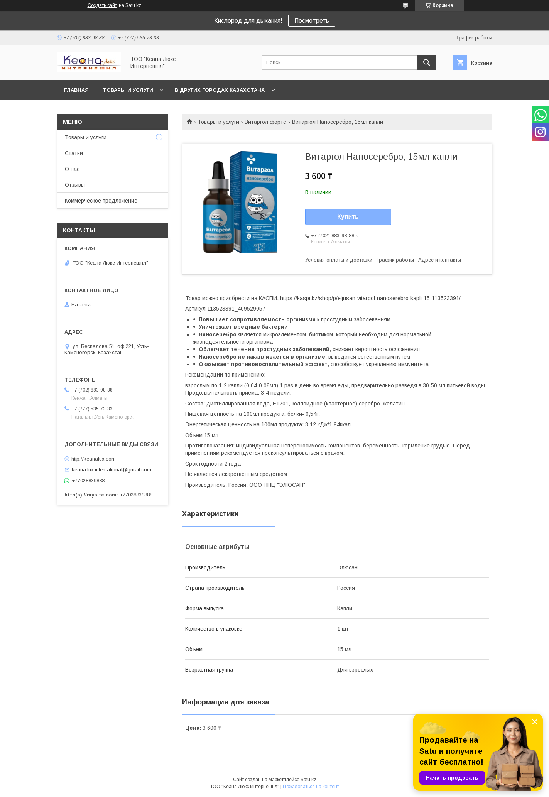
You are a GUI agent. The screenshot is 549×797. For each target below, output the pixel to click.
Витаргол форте (265, 122)
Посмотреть (311, 20)
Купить (348, 216)
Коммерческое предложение (101, 201)
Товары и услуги (128, 90)
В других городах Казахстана (220, 90)
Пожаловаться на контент (311, 786)
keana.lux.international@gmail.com (111, 470)
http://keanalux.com (93, 458)
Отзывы (75, 185)
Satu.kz (308, 779)
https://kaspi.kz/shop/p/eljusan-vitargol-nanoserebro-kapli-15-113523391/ (370, 298)
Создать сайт (102, 5)
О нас (72, 169)
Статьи (74, 153)
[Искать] (426, 62)
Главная (76, 90)
